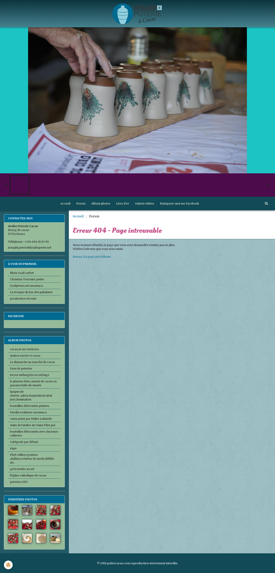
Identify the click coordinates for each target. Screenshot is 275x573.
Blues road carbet (22, 273)
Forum (80, 203)
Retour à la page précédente (92, 256)
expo (13, 448)
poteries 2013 (19, 482)
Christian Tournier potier (27, 279)
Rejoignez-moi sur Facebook (179, 203)
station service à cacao (25, 355)
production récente (23, 298)
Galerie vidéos (144, 203)
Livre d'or (122, 203)
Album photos (100, 203)
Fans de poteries (21, 368)
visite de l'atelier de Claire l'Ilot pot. (33, 425)
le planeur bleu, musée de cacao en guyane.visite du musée (33, 383)
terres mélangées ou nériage (29, 375)
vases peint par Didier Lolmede (31, 418)
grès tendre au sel (22, 469)
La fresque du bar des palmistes (31, 292)
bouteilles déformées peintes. (30, 406)
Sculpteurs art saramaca (26, 285)
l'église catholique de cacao (28, 475)
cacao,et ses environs (24, 349)
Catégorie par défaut (24, 442)
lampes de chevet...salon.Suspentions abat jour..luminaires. (31, 395)
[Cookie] (8, 565)
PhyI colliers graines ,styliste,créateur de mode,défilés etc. (32, 458)
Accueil (65, 203)
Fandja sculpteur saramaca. (28, 412)
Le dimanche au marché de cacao (32, 362)
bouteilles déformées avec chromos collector (34, 433)
